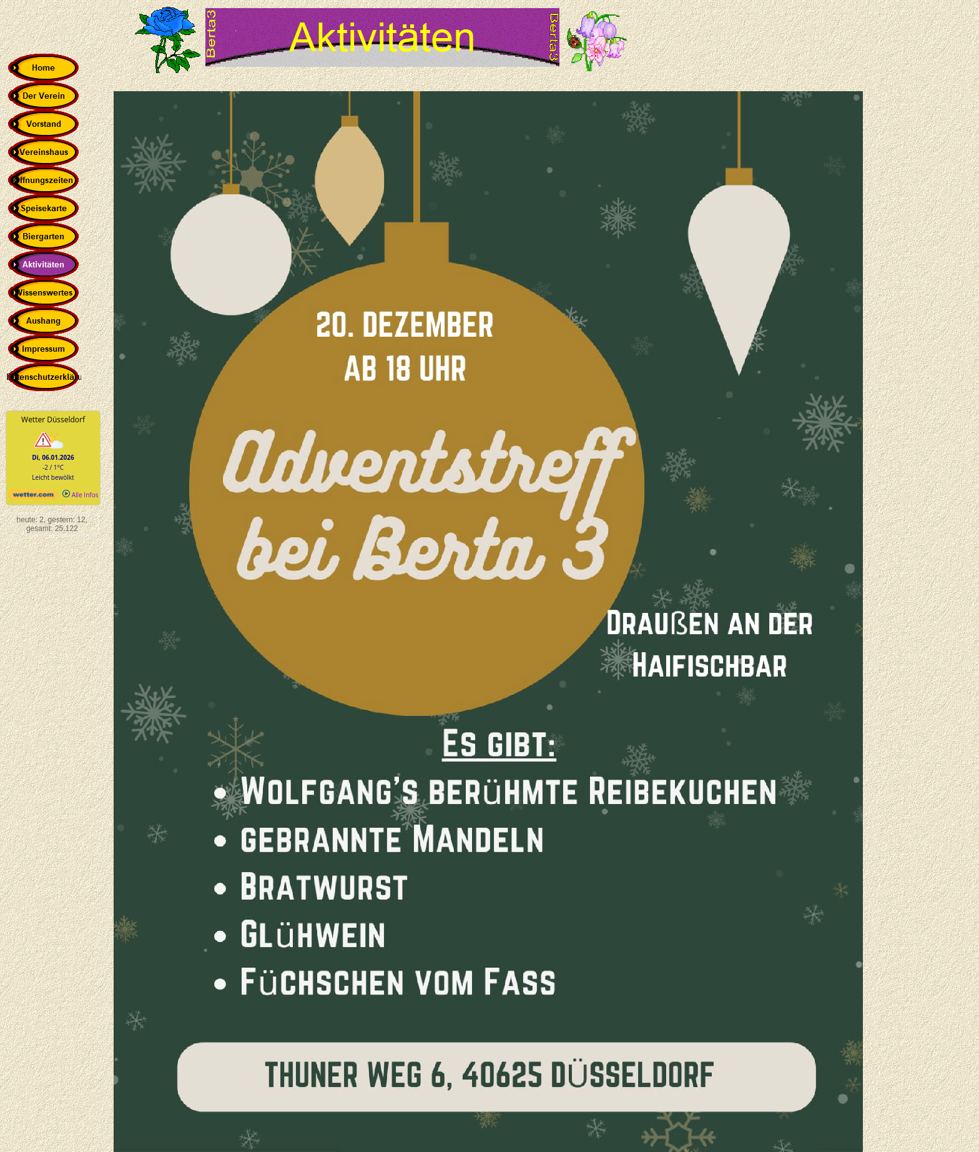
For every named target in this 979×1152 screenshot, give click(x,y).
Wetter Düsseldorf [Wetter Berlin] (53, 419)
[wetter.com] (33, 497)
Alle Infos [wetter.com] (80, 494)
